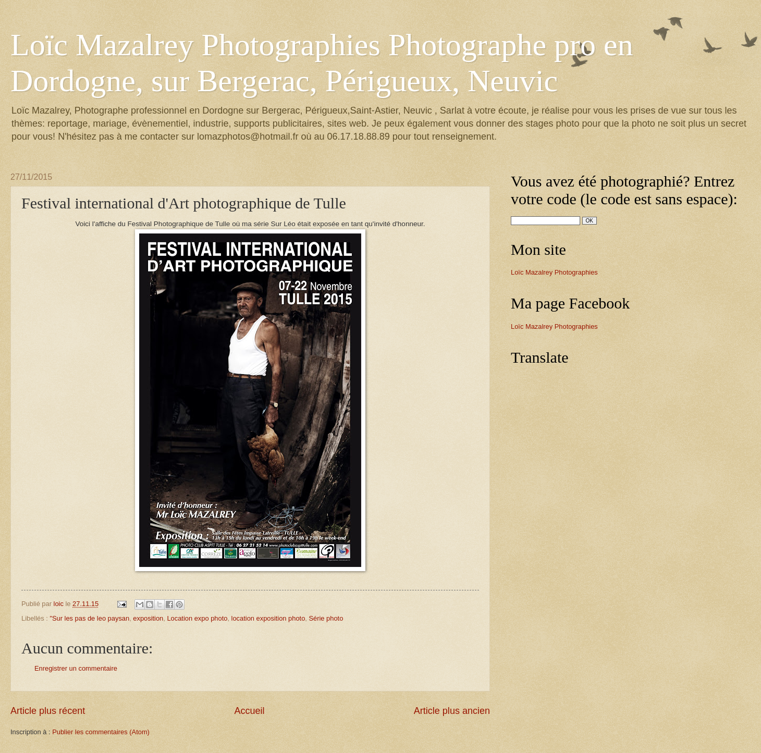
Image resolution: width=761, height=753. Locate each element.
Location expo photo (197, 618)
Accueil (249, 711)
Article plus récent (47, 711)
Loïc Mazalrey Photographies (554, 272)
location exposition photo (268, 618)
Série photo (326, 618)
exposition (148, 618)
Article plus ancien (452, 711)
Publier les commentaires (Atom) (101, 732)
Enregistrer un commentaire (75, 668)
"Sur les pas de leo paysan (89, 618)
